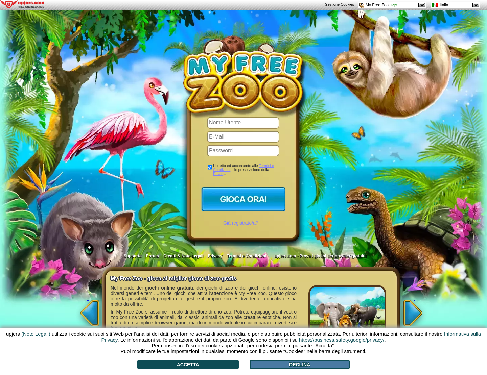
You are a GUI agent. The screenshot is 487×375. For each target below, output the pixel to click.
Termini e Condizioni (246, 256)
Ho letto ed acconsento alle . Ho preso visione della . (243, 170)
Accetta (188, 364)
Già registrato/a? (240, 223)
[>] (414, 311)
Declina (299, 364)
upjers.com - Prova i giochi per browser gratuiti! (320, 256)
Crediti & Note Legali (183, 256)
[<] (87, 311)
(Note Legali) (35, 334)
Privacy (219, 174)
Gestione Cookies (339, 4)
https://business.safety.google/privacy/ (341, 340)
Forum (152, 256)
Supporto (133, 256)
